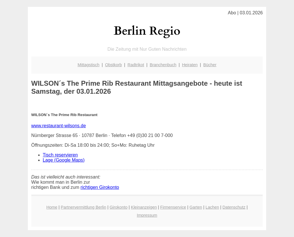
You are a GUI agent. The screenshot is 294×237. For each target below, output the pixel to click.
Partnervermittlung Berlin (83, 207)
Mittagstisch (88, 64)
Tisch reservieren (60, 154)
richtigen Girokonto (99, 187)
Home (51, 207)
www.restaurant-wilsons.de (58, 125)
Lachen (212, 207)
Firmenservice (173, 207)
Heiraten (190, 64)
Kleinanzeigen (144, 207)
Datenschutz (234, 207)
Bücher (209, 64)
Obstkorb (113, 64)
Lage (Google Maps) (64, 160)
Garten (195, 207)
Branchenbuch (163, 64)
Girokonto (118, 207)
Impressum (147, 215)
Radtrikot (135, 64)
